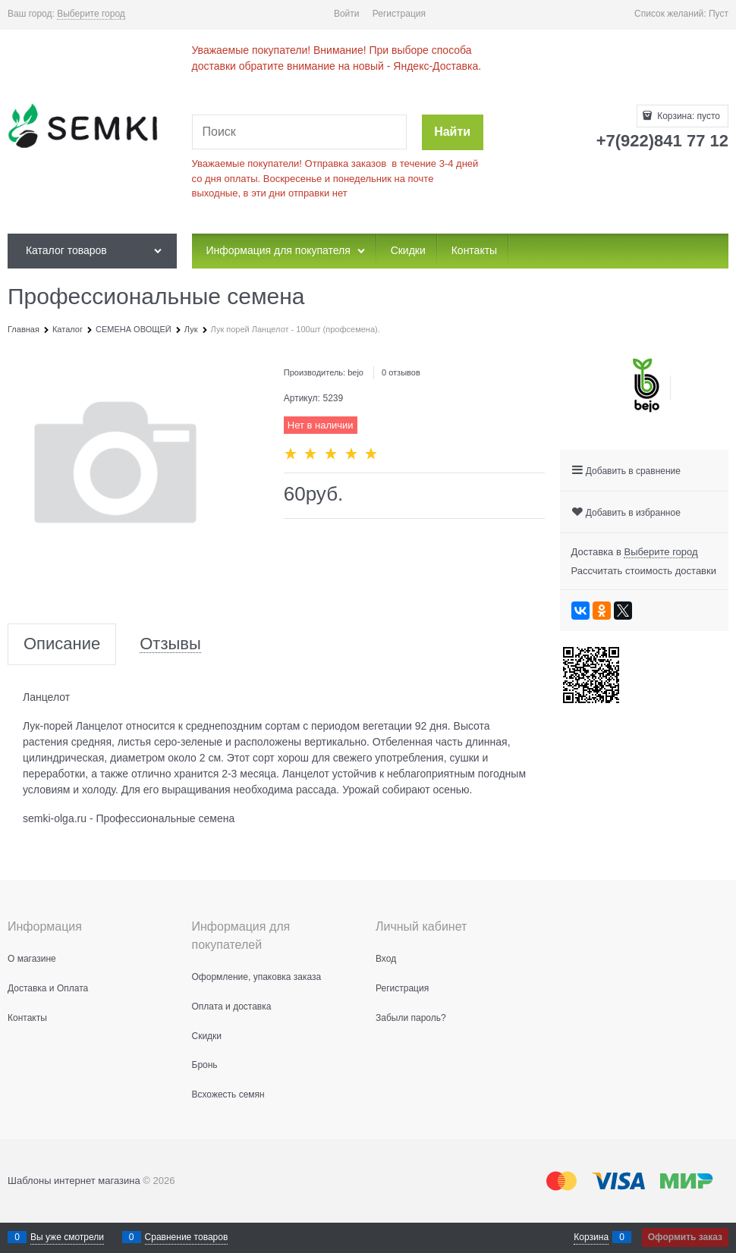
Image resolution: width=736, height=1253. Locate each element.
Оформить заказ (685, 1237)
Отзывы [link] (170, 644)
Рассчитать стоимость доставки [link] (643, 570)
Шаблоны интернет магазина (74, 1180)
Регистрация (399, 13)
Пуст (718, 13)
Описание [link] (62, 644)
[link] (91, 14)
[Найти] (452, 132)
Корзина (591, 1237)
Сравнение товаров (186, 1237)
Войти (347, 13)
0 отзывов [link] (401, 372)
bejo (355, 372)
